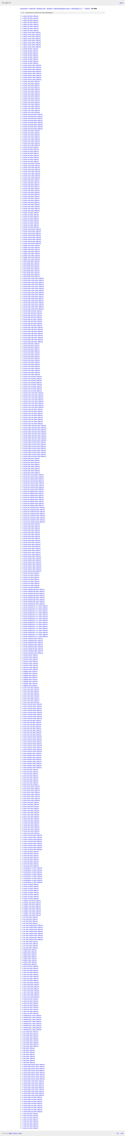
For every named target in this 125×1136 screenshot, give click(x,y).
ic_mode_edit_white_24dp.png (30, 862)
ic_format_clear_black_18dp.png (31, 360)
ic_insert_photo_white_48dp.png (31, 800)
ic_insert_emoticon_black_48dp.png (32, 743)
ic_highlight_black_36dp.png (29, 675)
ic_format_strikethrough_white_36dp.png (33, 601)
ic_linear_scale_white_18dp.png (30, 810)
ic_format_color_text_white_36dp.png (32, 421)
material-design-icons (61, 8)
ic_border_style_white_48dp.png (31, 210)
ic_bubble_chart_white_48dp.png (31, 259)
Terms (20, 1133)
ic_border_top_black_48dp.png (30, 218)
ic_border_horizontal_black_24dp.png (32, 116)
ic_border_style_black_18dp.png (30, 196)
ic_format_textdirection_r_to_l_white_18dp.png (35, 630)
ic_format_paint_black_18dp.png (31, 524)
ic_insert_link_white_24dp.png (30, 780)
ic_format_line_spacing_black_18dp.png (33, 474)
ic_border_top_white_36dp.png (30, 225)
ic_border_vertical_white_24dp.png (31, 239)
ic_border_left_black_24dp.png (30, 149)
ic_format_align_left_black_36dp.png (32, 315)
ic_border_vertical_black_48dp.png (31, 235)
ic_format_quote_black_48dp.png (31, 546)
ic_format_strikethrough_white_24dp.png (33, 599)
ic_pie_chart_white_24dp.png (30, 943)
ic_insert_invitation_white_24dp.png (31, 763)
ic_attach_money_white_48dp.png (31, 46)
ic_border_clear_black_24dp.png (30, 83)
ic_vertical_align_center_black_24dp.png (33, 1083)
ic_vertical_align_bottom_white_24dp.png (33, 1074)
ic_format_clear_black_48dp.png (31, 366)
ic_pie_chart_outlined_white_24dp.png (32, 935)
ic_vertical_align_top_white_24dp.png (32, 1107)
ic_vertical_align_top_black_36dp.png (32, 1101)
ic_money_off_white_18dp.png (30, 892)
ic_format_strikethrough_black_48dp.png (33, 595)
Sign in (121, 3)
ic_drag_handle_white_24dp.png (30, 272)
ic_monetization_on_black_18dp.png (32, 868)
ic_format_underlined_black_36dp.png (32, 642)
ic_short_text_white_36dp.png (30, 978)
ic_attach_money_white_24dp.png (31, 42)
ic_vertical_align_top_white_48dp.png (32, 1111)
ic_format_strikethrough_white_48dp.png (33, 603)
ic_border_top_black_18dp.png (30, 212)
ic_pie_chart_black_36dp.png (30, 921)
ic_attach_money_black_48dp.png (31, 38)
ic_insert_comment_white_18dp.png (32, 712)
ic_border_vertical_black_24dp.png (31, 231)
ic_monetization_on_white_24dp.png (32, 878)
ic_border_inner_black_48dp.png (31, 137)
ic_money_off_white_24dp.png (30, 894)
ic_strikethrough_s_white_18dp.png (31, 1023)
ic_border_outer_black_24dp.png (31, 165)
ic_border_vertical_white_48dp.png (31, 243)
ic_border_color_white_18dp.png (31, 106)
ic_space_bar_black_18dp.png (30, 999)
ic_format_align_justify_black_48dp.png (32, 300)
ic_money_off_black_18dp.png (30, 884)
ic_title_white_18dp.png (28, 1056)
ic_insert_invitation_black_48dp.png (31, 759)
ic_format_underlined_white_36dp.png (32, 651)
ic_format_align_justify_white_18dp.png (33, 302)
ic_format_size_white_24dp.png (30, 583)
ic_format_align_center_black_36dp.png (33, 282)
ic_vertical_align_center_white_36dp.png (33, 1093)
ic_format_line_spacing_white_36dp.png (33, 487)
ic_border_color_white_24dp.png (31, 108)
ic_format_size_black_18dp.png (30, 573)
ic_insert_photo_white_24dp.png (31, 796)
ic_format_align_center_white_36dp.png (33, 290)
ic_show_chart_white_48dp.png (30, 997)
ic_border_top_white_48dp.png (30, 227)
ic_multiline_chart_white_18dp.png (31, 909)
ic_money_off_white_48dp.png (30, 898)
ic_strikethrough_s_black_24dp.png (31, 1017)
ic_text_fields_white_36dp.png (30, 1044)
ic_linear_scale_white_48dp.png (30, 816)
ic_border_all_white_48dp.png (30, 63)
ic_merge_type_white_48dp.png (30, 833)
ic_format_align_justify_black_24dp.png (32, 296)
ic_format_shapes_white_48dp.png (31, 571)
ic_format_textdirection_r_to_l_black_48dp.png (34, 628)
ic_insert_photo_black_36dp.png (31, 790)
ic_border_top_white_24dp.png (30, 223)
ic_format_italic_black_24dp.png (30, 460)
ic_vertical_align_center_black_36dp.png (33, 1085)
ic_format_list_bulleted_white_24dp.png (33, 501)
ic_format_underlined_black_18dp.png (32, 638)
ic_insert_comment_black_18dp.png (32, 704)
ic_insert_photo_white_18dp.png (31, 794)
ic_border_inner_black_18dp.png (31, 130)
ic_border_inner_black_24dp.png (31, 132)
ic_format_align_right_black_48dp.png (32, 333)
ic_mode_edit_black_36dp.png (30, 855)
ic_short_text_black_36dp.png (30, 970)
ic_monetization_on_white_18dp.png (32, 876)
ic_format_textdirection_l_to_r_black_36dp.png (34, 610)
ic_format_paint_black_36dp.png (31, 528)
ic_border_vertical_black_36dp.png (31, 233)
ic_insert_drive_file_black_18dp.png (31, 720)
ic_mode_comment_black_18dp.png (32, 835)
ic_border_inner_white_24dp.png (31, 141)
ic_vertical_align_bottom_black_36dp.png (33, 1068)
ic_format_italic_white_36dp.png (31, 470)
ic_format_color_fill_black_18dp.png (32, 376)
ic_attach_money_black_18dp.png (31, 32)
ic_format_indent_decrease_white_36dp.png (34, 438)
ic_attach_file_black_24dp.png (30, 18)
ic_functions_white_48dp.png (30, 669)
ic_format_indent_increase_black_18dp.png (34, 442)
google (49, 8)
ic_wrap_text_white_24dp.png (30, 1124)
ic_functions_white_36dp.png (30, 667)
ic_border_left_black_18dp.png (30, 147)
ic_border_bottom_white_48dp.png (31, 79)
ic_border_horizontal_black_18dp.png (32, 114)
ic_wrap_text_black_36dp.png (30, 1117)
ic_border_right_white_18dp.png (30, 188)
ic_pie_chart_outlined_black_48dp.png (32, 931)
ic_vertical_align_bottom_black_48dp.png (33, 1070)
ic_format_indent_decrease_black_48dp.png (34, 431)
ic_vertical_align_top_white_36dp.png (32, 1109)
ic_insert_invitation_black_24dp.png (31, 755)
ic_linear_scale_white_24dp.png (30, 812)
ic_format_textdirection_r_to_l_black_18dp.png (34, 622)
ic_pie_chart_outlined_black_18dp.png (32, 925)
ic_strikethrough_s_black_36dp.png (31, 1019)
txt (118, 1133)
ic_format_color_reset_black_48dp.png (32, 399)
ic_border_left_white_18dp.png (30, 155)
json (121, 1133)
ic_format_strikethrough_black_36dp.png (33, 593)
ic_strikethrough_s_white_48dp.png (31, 1029)
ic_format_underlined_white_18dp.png (32, 646)
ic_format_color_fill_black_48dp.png (32, 382)
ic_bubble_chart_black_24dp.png (31, 247)
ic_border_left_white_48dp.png (30, 161)
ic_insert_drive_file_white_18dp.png (31, 728)
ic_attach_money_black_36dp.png (31, 36)
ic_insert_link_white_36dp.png (30, 782)
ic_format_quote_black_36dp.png (31, 544)
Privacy (15, 1133)
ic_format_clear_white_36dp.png (31, 372)
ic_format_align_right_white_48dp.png (32, 341)
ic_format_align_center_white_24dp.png (33, 288)
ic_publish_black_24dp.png (29, 952)
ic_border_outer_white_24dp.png (31, 173)
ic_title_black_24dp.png (28, 1050)
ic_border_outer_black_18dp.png (31, 163)
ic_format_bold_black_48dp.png (30, 350)
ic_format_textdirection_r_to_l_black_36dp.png (34, 626)
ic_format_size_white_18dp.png (30, 581)
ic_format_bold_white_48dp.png (31, 358)
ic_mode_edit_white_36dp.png (30, 864)
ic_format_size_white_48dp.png (30, 587)
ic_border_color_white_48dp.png (31, 112)
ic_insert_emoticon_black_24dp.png (32, 739)
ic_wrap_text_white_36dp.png (30, 1126)
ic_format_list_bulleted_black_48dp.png (32, 497)
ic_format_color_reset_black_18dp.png (32, 393)
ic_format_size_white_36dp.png (30, 585)
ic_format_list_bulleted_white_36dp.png (33, 503)
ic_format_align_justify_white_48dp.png (33, 309)
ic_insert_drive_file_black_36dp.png (31, 724)
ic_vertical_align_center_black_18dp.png (33, 1081)
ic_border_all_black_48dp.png (30, 55)
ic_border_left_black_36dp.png (30, 151)
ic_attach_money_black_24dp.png (31, 34)
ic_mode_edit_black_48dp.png (30, 857)
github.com (41, 8)
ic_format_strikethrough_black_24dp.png (33, 591)
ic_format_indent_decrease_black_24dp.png (34, 427)
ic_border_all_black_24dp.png (30, 51)
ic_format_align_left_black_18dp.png (32, 311)
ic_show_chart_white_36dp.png (30, 995)
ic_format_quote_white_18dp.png (31, 548)
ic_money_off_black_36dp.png (30, 888)
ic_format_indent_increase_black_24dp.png (34, 444)
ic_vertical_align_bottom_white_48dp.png (33, 1079)
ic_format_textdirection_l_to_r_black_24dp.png (34, 608)
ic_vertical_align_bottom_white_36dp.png (33, 1076)
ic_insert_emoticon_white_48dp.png (32, 751)
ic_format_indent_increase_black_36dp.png (34, 446)
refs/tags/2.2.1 (76, 8)
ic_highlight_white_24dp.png (29, 681)
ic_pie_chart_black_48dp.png (30, 923)
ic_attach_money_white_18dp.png (31, 40)
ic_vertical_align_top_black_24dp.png (32, 1099)
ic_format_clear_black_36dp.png (31, 364)
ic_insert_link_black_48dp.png (30, 775)
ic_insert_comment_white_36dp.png (32, 716)
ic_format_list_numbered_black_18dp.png (33, 507)
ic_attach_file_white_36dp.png (30, 28)
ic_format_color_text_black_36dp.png (32, 413)
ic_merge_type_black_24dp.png (30, 821)
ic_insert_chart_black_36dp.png (30, 691)
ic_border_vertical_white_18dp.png (31, 237)
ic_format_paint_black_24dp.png (31, 526)
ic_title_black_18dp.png (28, 1048)
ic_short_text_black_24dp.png (30, 968)
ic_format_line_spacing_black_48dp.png (33, 481)
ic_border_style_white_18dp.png (31, 204)
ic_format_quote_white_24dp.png (31, 550)
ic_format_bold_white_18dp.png (31, 352)
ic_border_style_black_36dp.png (30, 200)
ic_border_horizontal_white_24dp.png (32, 124)
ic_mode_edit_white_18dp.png (30, 859)
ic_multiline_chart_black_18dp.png (31, 900)
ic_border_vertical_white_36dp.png (31, 241)
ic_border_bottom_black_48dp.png (31, 71)
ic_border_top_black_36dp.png (30, 216)
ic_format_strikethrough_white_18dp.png (33, 597)
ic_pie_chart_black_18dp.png (30, 917)
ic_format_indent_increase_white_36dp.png (34, 454)
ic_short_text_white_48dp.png (30, 980)
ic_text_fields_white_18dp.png (30, 1040)
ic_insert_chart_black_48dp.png (30, 694)
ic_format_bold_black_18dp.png (30, 343)
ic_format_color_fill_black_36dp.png (32, 380)
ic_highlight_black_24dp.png (29, 673)
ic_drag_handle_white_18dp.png (30, 270)
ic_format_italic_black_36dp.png (30, 462)
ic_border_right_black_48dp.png (30, 186)
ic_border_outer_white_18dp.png (31, 171)
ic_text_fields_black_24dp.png (30, 1034)
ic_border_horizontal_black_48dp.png (32, 120)
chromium (24, 8)
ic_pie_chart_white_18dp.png (30, 941)
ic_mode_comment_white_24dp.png (32, 845)
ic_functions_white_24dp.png (30, 665)
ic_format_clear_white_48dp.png (31, 374)
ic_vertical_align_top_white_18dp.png (32, 1105)
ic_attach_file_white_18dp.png (30, 24)
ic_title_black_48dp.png (28, 1054)
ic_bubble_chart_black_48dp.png (31, 251)
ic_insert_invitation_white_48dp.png (31, 767)
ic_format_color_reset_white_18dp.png (32, 401)
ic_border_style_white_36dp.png (31, 208)
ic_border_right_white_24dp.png (30, 190)
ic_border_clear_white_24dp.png (31, 92)
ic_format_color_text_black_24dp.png (32, 411)
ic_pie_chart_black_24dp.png (30, 919)
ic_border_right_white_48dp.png (30, 194)
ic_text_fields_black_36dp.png (30, 1036)
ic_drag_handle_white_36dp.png (30, 274)
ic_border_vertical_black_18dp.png (31, 229)
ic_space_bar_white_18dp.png (30, 1007)
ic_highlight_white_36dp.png (29, 683)
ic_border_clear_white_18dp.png (31, 89)
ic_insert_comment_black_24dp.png (32, 706)
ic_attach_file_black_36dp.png (30, 20)
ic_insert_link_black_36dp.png (30, 773)
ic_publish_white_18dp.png (29, 958)
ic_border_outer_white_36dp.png (31, 175)
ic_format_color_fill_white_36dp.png (32, 388)
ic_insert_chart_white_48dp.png (30, 702)
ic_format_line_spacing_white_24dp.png (33, 485)
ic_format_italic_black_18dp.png (30, 458)
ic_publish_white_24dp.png (29, 960)
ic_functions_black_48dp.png (30, 661)
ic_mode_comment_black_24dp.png (32, 837)
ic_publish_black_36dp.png (29, 954)
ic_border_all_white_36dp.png (30, 61)
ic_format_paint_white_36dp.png (31, 536)
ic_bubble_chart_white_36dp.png (31, 257)
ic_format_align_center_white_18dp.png (33, 286)
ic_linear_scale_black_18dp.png (30, 802)
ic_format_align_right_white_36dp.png (32, 339)
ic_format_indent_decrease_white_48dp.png (34, 440)
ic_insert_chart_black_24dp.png (30, 689)
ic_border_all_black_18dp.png (30, 48)
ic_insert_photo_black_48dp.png (31, 792)
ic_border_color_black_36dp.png (31, 102)
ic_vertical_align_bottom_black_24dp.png (33, 1066)
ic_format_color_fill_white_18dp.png (32, 384)
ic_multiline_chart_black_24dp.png (31, 902)
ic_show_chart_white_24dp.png (30, 993)
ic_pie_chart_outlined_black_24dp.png (32, 927)
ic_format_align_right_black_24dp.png (32, 329)
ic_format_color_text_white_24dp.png (32, 419)
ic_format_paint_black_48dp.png (31, 530)
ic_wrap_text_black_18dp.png (30, 1113)
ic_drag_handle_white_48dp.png (30, 276)
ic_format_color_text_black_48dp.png (32, 415)
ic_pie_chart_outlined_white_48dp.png (32, 939)
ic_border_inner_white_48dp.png (31, 145)
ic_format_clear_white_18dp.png (31, 368)
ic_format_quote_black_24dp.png (31, 542)
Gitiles (10, 1133)
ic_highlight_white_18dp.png (29, 679)
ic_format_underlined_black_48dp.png (32, 644)
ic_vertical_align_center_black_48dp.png (33, 1087)
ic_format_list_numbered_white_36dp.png (33, 519)
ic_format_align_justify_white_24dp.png (33, 305)
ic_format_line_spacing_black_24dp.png (33, 477)
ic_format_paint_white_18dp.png (31, 532)
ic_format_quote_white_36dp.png (31, 552)
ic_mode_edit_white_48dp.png (30, 866)
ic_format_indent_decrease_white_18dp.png (34, 433)
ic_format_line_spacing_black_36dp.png (33, 479)
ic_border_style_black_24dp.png (30, 198)
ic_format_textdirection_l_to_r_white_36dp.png (35, 618)
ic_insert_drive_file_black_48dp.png (31, 726)
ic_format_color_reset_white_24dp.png (32, 403)
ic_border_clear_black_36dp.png (30, 85)
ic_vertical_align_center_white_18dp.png (33, 1089)
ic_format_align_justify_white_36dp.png (33, 307)
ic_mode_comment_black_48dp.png (32, 841)
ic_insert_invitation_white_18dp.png (31, 761)
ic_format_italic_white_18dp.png (31, 466)
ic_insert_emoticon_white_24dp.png (32, 747)
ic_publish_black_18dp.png (29, 950)
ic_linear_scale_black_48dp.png (30, 808)
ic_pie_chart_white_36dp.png (30, 945)
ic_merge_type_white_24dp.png (30, 829)
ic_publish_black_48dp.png (29, 956)
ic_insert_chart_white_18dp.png (30, 696)
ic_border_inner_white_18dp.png (31, 139)
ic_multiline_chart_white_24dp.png (31, 911)
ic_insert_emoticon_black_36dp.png (32, 741)
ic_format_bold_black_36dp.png (30, 347)
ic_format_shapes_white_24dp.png (31, 567)
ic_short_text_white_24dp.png (30, 976)
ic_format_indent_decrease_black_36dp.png (34, 429)
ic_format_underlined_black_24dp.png (32, 640)
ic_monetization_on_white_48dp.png (32, 882)
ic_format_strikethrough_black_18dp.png (33, 589)
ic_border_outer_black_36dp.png (31, 167)
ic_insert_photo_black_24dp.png (31, 788)
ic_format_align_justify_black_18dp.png (32, 294)
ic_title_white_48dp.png (28, 1062)
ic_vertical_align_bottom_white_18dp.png (33, 1072)
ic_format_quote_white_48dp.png (31, 554)
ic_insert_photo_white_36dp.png (31, 798)
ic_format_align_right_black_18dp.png (32, 327)
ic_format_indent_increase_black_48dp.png (34, 448)
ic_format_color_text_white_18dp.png (32, 417)
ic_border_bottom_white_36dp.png (31, 77)
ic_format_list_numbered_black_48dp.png (33, 513)
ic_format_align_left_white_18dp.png (32, 319)
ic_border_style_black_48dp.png (30, 202)
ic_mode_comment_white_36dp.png (32, 847)
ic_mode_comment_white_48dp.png (32, 849)
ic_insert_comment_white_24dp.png (32, 714)
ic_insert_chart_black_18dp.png (30, 687)
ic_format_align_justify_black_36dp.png (32, 298)
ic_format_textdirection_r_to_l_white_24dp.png (35, 632)
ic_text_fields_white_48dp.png (30, 1046)
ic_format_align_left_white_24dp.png (32, 321)
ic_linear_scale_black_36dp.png (30, 806)
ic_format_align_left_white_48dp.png (32, 325)
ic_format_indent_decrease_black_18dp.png (34, 425)
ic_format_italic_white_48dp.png (31, 472)
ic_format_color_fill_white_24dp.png (32, 386)
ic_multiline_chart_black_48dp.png (31, 907)
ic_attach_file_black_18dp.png (30, 16)
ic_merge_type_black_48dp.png (30, 825)
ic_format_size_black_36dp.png (30, 577)
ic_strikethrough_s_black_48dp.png (31, 1021)
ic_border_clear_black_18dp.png (30, 81)
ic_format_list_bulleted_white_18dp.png (33, 499)
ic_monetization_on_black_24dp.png (32, 870)
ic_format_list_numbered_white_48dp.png (33, 522)
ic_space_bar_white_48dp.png (30, 1013)
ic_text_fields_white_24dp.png (30, 1042)
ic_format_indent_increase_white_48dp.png (34, 456)
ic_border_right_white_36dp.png (30, 192)
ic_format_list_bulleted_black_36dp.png (32, 495)
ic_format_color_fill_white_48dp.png (32, 391)
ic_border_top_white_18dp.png (30, 220)
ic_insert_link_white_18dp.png (30, 777)
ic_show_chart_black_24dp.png (30, 984)
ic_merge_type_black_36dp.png (30, 823)
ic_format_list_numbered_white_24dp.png (33, 517)
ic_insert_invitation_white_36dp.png (31, 765)
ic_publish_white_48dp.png (29, 964)
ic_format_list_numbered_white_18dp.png (33, 515)
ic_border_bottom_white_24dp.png (31, 75)
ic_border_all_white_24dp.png (30, 59)
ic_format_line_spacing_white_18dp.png (33, 483)
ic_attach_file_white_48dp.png (30, 30)
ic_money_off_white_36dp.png (30, 896)
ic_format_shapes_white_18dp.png (31, 565)
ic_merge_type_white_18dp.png (30, 827)
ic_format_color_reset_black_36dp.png (32, 397)
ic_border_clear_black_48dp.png (30, 87)
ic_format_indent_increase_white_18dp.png (34, 450)
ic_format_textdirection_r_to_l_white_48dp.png (35, 636)
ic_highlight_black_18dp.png (29, 671)
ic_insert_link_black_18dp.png (30, 769)
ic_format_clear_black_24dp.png (31, 362)
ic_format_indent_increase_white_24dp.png (34, 452)
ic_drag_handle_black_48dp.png (30, 268)
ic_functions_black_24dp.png (30, 657)
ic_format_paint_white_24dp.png (31, 534)
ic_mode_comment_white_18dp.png (32, 843)
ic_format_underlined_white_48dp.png (32, 653)
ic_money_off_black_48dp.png (30, 890)
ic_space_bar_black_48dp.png (30, 1005)
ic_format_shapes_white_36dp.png (31, 569)
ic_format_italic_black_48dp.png (30, 464)
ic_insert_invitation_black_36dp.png (31, 757)
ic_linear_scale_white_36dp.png (30, 814)
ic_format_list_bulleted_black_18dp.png (32, 491)
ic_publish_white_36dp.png (29, 962)
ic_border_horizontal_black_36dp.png (32, 118)
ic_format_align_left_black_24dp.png (32, 313)
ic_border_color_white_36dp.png (31, 110)
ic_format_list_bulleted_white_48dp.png (33, 505)
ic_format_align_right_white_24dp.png (32, 337)
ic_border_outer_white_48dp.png (31, 178)
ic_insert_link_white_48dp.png (30, 784)
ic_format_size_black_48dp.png (30, 579)
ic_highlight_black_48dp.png (29, 677)
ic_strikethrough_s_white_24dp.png (31, 1025)
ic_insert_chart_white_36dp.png (30, 700)
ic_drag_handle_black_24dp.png (30, 264)
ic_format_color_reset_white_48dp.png (32, 407)
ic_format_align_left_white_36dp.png (32, 323)
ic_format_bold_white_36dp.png (31, 356)
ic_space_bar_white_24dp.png (30, 1009)
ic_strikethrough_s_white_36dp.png (31, 1027)
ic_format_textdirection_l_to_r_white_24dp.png (35, 616)
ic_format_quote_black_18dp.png (31, 540)
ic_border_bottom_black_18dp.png (31, 65)
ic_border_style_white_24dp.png (31, 206)
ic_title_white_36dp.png (28, 1060)
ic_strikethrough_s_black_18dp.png (31, 1015)
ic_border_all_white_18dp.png (30, 57)
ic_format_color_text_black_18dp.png (32, 409)
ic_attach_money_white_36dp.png (31, 44)
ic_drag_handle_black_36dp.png (30, 266)
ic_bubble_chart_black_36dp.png (31, 249)
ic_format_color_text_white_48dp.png (32, 423)
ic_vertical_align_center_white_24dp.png (33, 1091)
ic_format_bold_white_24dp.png (31, 354)
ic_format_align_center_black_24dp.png (33, 280)
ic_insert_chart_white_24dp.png (30, 698)
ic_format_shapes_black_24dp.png (31, 558)
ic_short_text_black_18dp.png (30, 966)
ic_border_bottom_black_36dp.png (31, 69)
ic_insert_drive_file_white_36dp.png (31, 732)
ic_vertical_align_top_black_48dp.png (32, 1103)
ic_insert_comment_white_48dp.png (32, 718)
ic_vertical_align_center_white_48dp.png (33, 1095)
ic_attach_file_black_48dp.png (30, 22)
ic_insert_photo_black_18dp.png (31, 786)
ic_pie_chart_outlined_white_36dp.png (32, 937)
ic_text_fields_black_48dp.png (30, 1038)
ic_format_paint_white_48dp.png (31, 538)
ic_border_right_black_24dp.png (30, 182)
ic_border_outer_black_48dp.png (31, 169)
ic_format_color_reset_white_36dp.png (32, 405)
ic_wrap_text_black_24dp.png (30, 1115)
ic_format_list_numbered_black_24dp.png (33, 509)
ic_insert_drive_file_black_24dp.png (31, 722)
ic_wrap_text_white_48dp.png (30, 1128)
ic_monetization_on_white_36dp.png (32, 880)
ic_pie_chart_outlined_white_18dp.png (32, 933)
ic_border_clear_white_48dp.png (31, 96)
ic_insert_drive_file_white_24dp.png (31, 730)
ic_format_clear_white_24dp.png (31, 370)
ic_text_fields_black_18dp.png (30, 1031)
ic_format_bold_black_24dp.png (30, 345)
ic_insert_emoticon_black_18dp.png (32, 737)
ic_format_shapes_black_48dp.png (31, 563)
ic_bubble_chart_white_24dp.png (31, 255)
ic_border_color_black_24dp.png (31, 100)
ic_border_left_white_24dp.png (30, 157)
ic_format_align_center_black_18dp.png (33, 278)
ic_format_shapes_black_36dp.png (31, 560)
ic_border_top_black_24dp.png (30, 214)
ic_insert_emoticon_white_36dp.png (32, 749)
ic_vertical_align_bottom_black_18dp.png (33, 1064)
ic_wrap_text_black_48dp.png (30, 1120)
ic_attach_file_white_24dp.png (30, 26)
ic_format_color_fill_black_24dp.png (32, 378)
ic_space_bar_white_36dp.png (30, 1011)
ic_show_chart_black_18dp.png (30, 982)
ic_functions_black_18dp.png (30, 655)
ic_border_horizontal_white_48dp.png (32, 128)
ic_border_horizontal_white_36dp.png (32, 126)
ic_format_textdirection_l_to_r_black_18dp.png (34, 605)
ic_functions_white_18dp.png (30, 663)
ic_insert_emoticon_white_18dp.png (32, 745)
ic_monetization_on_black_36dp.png (32, 872)
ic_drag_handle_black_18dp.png (30, 261)
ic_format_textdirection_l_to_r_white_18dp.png (35, 614)
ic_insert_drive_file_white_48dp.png (31, 735)
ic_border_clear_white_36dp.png (31, 94)
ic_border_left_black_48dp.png (30, 153)
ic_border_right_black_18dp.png (30, 180)
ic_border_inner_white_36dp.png (31, 143)
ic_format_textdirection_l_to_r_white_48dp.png (35, 620)
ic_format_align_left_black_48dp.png (32, 317)
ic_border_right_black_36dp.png (30, 184)
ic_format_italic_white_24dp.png (31, 468)
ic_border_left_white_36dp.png (30, 159)
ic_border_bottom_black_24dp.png (31, 67)
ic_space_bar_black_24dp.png (30, 1001)
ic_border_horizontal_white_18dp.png (32, 122)
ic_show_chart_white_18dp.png (30, 990)
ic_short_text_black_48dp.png (30, 972)
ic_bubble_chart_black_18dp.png (31, 245)
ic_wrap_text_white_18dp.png (30, 1122)
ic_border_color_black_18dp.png (31, 98)
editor (87, 8)
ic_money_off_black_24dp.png (30, 886)
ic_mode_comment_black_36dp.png (32, 839)
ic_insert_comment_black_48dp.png (32, 710)
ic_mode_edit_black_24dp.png (30, 853)
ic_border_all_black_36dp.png (30, 53)
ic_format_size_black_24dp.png (30, 575)
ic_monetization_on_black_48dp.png (32, 874)
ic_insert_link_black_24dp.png (30, 771)
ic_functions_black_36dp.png (30, 659)
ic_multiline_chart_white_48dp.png (31, 915)
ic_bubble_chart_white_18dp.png (31, 253)
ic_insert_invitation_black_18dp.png (31, 753)
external (32, 8)
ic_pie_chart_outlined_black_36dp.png (32, 929)
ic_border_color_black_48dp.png (31, 104)
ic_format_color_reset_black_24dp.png (32, 395)
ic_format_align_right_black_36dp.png (32, 331)
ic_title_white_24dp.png (28, 1058)
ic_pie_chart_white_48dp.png (30, 948)
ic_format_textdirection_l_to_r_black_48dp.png (34, 612)
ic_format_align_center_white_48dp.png (33, 292)
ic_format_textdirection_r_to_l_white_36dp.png (35, 634)
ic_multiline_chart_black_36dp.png (31, 904)
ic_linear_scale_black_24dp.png (30, 804)
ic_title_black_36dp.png (28, 1052)
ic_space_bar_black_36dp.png (30, 1003)
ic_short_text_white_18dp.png (30, 974)
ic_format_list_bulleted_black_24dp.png (32, 493)
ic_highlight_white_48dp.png (29, 685)
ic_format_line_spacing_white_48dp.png (33, 489)
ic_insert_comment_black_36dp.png (32, 708)
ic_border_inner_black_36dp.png (31, 134)
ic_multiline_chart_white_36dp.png (31, 913)
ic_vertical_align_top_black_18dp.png (32, 1097)
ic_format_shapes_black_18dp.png (31, 556)
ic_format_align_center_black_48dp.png (33, 284)
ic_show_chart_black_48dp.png (30, 988)
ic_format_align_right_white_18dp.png (32, 335)
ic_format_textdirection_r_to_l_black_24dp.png (34, 624)
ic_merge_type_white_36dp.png (30, 831)
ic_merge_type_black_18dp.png (30, 818)
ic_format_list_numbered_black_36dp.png (33, 511)
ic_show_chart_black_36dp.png (30, 986)
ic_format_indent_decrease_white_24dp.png (34, 436)
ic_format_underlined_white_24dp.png (32, 649)
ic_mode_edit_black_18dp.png (30, 851)
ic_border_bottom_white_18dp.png (31, 73)
